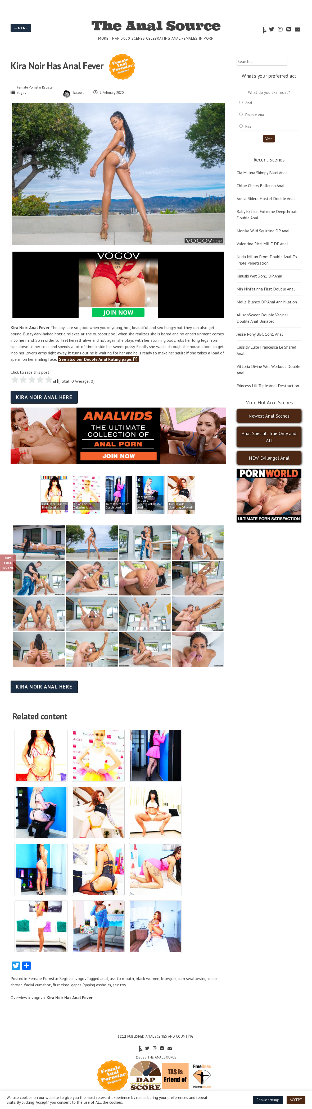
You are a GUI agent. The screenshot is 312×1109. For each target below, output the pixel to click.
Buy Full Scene (8, 563)
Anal (248, 102)
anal (104, 978)
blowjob (168, 978)
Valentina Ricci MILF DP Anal (262, 243)
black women (147, 978)
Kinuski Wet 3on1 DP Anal (259, 276)
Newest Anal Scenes (269, 416)
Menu (21, 28)
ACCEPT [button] (296, 1100)
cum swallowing (192, 978)
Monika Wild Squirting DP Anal (263, 230)
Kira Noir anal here (44, 397)
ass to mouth (122, 978)
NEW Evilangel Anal (269, 458)
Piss (248, 126)
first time (61, 984)
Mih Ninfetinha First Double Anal (266, 289)
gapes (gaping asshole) (91, 984)
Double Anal (255, 114)
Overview (19, 997)
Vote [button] (269, 138)
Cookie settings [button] (267, 1100)
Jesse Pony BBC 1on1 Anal (260, 334)
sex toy (119, 984)
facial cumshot (37, 984)
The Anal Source (156, 25)
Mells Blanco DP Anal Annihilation (267, 301)
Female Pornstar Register (35, 87)
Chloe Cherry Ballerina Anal (260, 185)
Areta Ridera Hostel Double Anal (266, 198)
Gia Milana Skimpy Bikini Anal (262, 172)
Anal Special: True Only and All (269, 436)
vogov (21, 92)
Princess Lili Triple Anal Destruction (268, 385)
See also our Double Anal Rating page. (98, 359)
